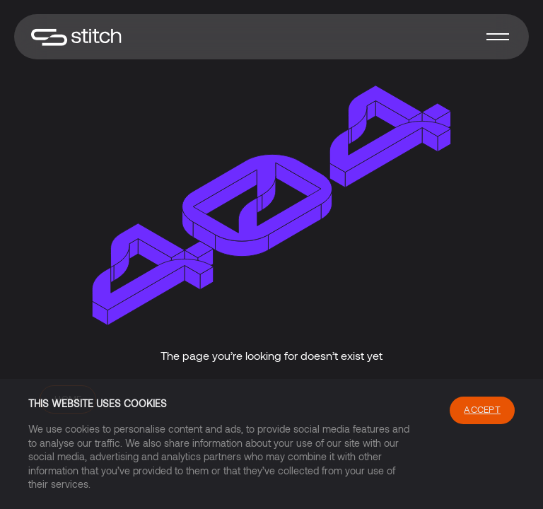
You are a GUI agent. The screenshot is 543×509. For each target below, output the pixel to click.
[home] (76, 37)
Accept (482, 409)
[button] (498, 37)
